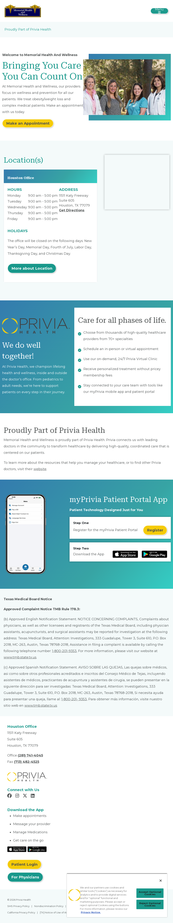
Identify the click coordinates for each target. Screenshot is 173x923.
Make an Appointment (28, 123)
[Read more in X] (25, 796)
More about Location (31, 268)
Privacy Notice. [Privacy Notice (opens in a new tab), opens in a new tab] (91, 912)
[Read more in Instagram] (17, 796)
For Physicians (25, 877)
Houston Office (20, 178)
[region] (117, 895)
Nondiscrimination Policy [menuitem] (48, 906)
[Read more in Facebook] (10, 796)
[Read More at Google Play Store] (37, 849)
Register (155, 530)
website (40, 469)
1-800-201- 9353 (74, 699)
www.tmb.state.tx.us (20, 657)
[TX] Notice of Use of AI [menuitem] (53, 912)
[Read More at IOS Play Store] (16, 849)
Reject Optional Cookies (150, 904)
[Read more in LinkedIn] (33, 796)
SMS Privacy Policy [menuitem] (18, 906)
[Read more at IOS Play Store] (125, 554)
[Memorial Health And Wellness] (23, 11)
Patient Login (24, 864)
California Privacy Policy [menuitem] (21, 912)
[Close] (161, 881)
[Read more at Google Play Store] (154, 554)
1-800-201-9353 (64, 651)
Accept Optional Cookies (150, 893)
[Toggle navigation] (159, 11)
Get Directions (71, 210)
